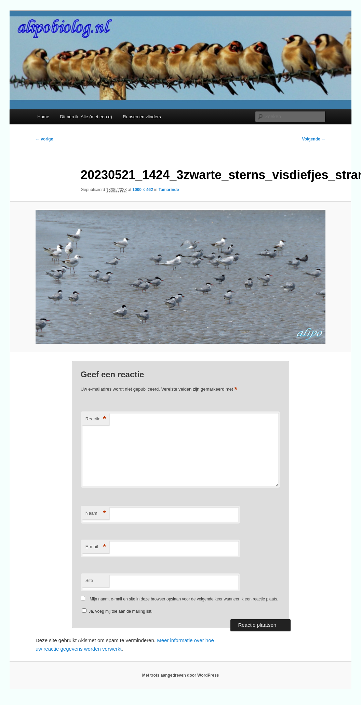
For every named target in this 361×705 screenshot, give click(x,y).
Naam (95, 513)
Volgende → (313, 139)
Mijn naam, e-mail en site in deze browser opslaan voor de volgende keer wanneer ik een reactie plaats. (184, 599)
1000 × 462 (142, 189)
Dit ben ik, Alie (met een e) (86, 116)
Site (89, 580)
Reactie (95, 419)
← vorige (44, 139)
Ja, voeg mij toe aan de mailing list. (117, 611)
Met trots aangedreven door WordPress (180, 675)
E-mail (95, 547)
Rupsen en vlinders (142, 116)
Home (43, 116)
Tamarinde (169, 189)
